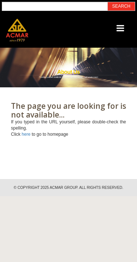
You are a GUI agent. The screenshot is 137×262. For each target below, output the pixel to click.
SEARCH (121, 6)
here (26, 134)
